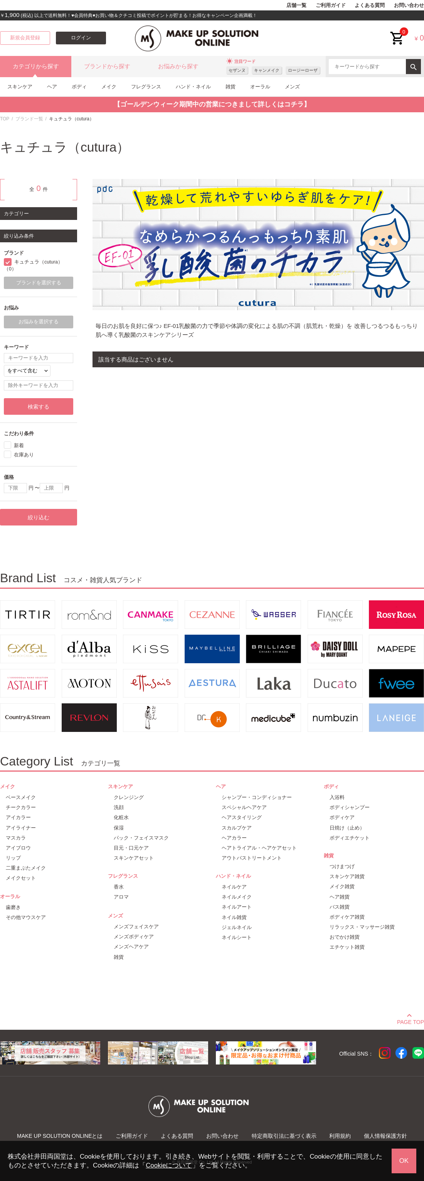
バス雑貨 (340, 907)
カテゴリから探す (36, 66)
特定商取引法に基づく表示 (284, 1136)
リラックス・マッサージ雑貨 (362, 927)
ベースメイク (21, 797)
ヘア (52, 87)
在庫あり (24, 455)
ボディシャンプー (350, 807)
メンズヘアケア (131, 947)
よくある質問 (370, 5)
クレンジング (129, 797)
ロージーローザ (303, 70)
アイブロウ (18, 848)
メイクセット (21, 878)
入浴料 (337, 797)
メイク (108, 87)
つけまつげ (342, 866)
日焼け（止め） (347, 828)
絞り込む (38, 517)
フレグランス (146, 87)
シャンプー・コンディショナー (257, 797)
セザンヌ (237, 70)
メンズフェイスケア (136, 926)
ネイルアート (237, 907)
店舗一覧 (296, 5)
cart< (397, 32)
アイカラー (18, 817)
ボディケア (342, 817)
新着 (19, 445)
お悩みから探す (178, 66)
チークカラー (21, 807)
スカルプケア (237, 828)
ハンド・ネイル (193, 87)
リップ (13, 858)
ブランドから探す (107, 66)
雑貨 (230, 87)
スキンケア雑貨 (347, 876)
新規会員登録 (25, 38)
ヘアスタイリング (242, 817)
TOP (4, 119)
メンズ (292, 87)
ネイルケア (234, 887)
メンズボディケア (134, 936)
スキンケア (19, 87)
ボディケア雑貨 (347, 917)
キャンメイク (266, 70)
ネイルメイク (237, 897)
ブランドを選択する (38, 283)
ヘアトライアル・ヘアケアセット (259, 848)
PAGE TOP (410, 1021)
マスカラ (16, 838)
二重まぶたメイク (26, 868)
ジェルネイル (237, 927)
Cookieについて (169, 1165)
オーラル (260, 87)
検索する (38, 407)
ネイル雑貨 (234, 917)
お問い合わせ (409, 5)
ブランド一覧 (29, 119)
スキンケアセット (134, 858)
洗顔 (119, 807)
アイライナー (21, 828)
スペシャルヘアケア (244, 807)
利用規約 (340, 1136)
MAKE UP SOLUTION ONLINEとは (60, 1136)
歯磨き (13, 907)
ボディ (79, 87)
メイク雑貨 (342, 886)
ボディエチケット (350, 838)
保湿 (119, 828)
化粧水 (121, 817)
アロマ (121, 897)
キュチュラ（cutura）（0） (33, 265)
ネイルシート (237, 937)
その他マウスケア (26, 917)
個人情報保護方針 (385, 1136)
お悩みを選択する (39, 321)
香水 (119, 887)
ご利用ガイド (331, 5)
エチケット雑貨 (347, 947)
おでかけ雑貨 (345, 937)
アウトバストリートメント (252, 858)
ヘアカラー (234, 838)
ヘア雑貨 (340, 897)
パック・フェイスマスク (141, 838)
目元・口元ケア (131, 848)
